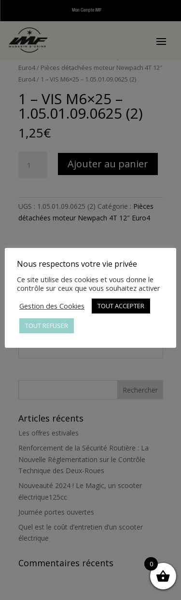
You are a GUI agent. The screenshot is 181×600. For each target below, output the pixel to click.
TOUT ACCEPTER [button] (120, 305)
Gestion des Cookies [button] (51, 305)
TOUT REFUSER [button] (46, 325)
